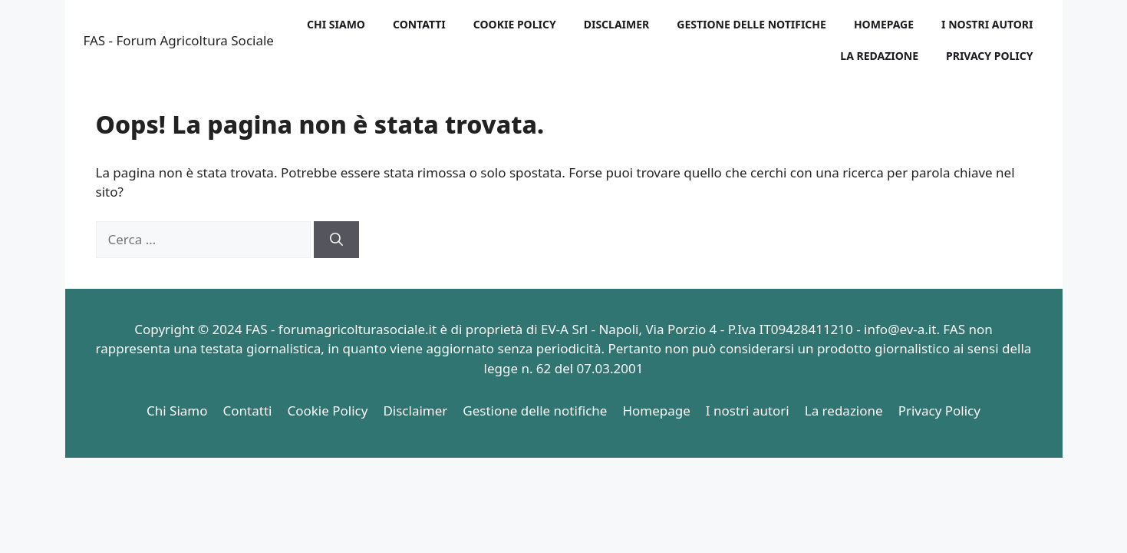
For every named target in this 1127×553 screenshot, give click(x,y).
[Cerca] (336, 239)
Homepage (884, 24)
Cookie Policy (514, 24)
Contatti (419, 24)
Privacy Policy (989, 55)
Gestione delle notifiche (751, 24)
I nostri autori (987, 24)
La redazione (879, 55)
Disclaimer (617, 24)
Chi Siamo (336, 24)
